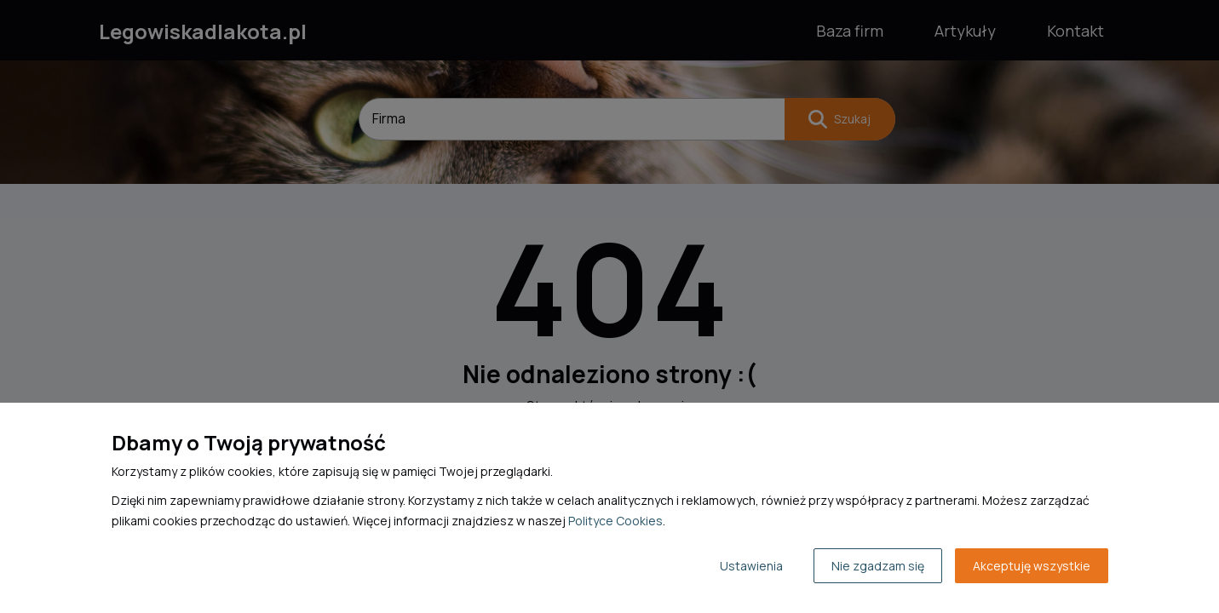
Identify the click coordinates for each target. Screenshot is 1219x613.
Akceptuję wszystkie (1031, 566)
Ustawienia (751, 566)
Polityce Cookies (615, 521)
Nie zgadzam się (877, 566)
